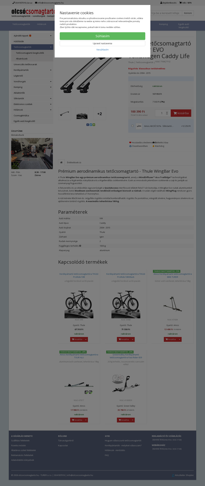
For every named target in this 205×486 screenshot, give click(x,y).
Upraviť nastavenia (102, 43)
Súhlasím (103, 36)
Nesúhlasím (102, 49)
